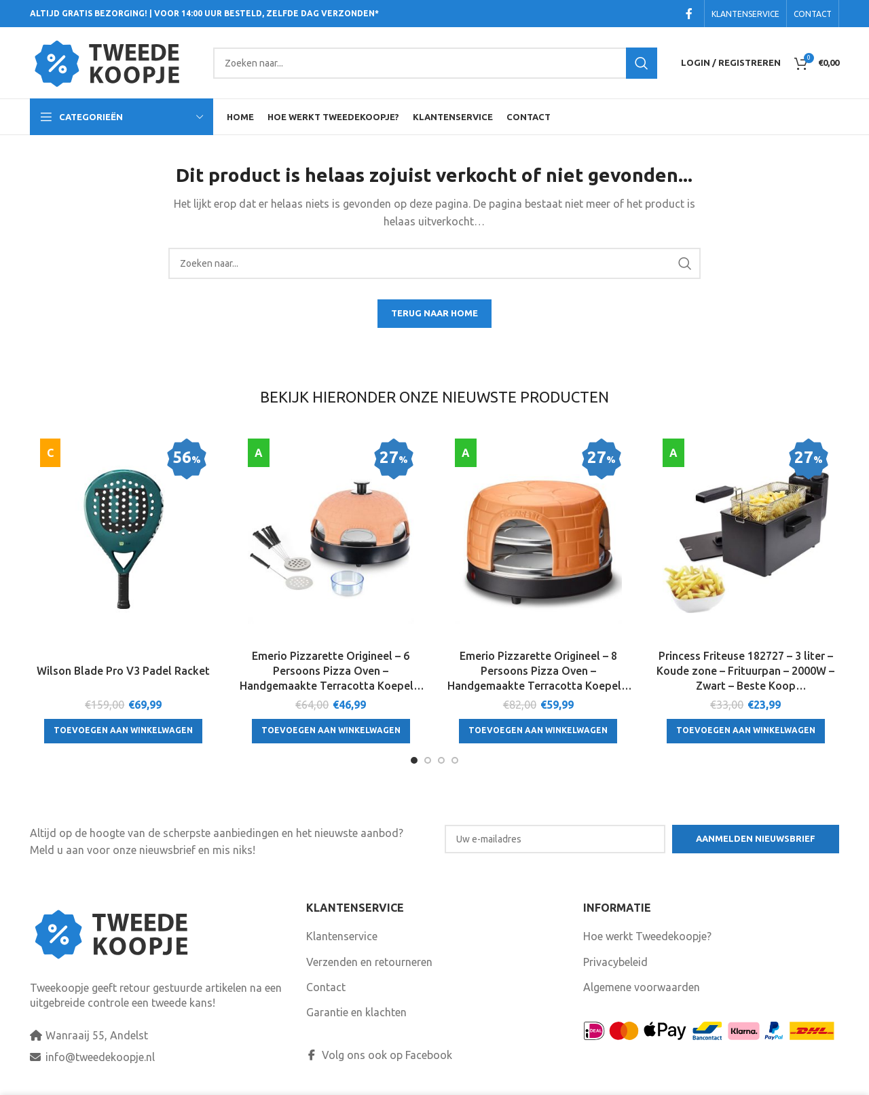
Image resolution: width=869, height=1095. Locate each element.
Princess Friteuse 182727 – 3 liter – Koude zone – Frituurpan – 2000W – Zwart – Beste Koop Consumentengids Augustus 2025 (745, 672)
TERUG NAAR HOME (434, 313)
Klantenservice (341, 936)
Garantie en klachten (356, 1012)
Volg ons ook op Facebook (379, 1055)
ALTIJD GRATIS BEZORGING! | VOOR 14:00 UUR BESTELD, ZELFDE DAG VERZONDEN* (204, 13)
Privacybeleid (615, 962)
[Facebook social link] (689, 13)
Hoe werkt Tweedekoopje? (647, 936)
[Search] (435, 63)
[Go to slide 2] (427, 760)
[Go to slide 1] (414, 760)
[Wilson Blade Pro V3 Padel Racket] (123, 540)
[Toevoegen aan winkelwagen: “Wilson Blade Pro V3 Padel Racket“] (123, 731)
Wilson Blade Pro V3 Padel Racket (123, 671)
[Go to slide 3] (441, 760)
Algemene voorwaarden (641, 987)
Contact (326, 987)
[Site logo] (115, 62)
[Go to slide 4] (454, 760)
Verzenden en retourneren (369, 962)
